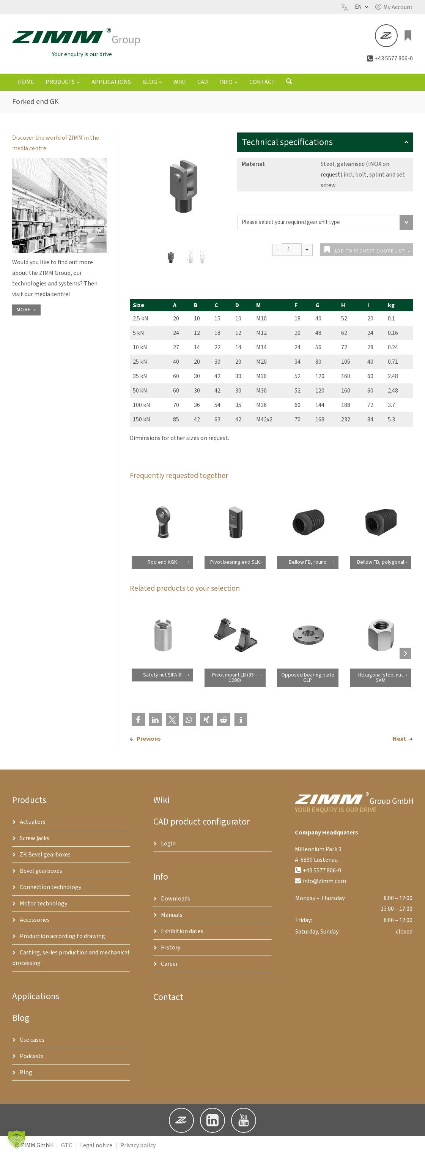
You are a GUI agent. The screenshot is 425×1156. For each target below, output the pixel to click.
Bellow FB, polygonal (380, 564)
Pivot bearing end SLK (235, 564)
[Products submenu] (78, 83)
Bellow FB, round (308, 564)
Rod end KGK (162, 564)
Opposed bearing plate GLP (307, 679)
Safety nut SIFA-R (162, 676)
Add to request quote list (369, 253)
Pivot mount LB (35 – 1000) (235, 679)
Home (26, 84)
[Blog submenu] (160, 83)
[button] (394, 7)
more (24, 311)
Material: (254, 166)
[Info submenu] (236, 83)
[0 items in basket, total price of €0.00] (408, 36)
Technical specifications (325, 144)
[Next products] (405, 655)
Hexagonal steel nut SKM (380, 679)
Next (399, 740)
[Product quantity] (292, 251)
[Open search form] (289, 84)
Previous (149, 740)
